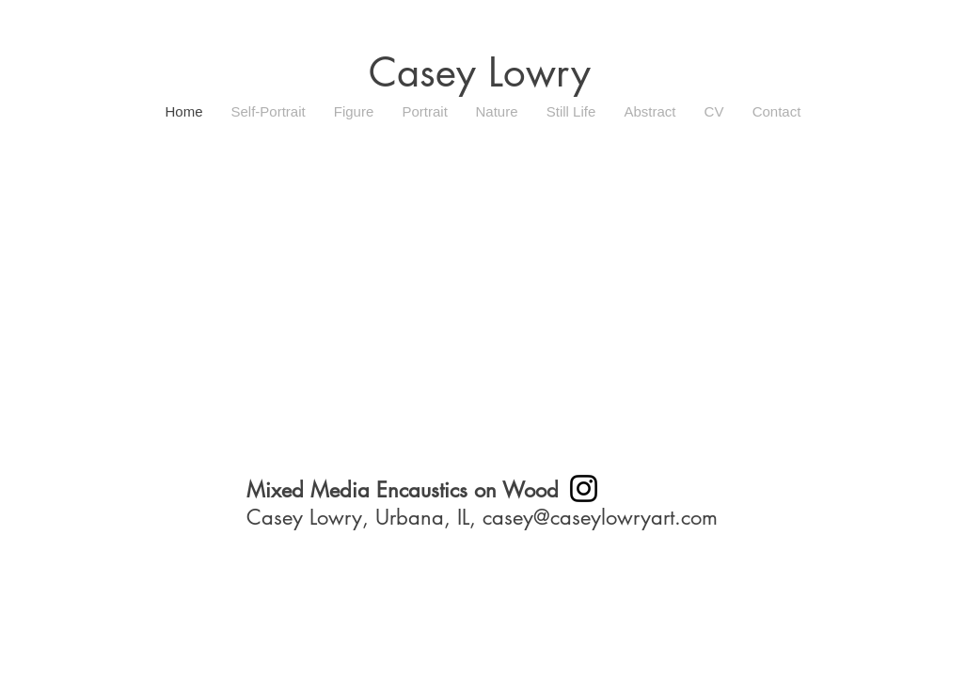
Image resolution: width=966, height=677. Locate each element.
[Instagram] (583, 488)
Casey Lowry (480, 72)
